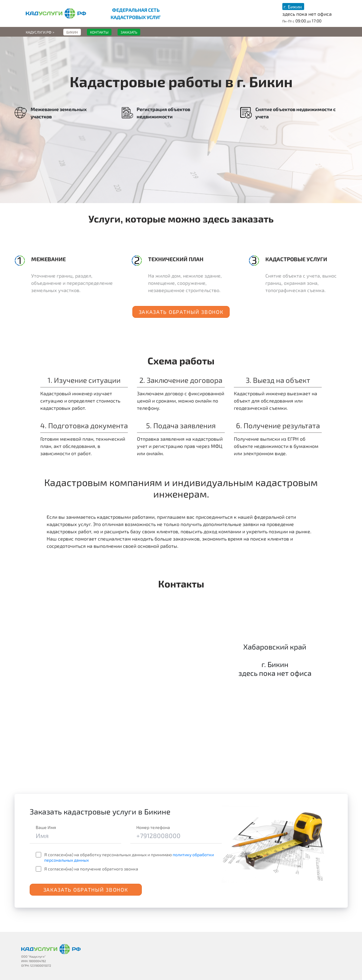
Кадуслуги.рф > (40, 32)
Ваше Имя (46, 827)
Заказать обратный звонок (181, 312)
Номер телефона (153, 827)
